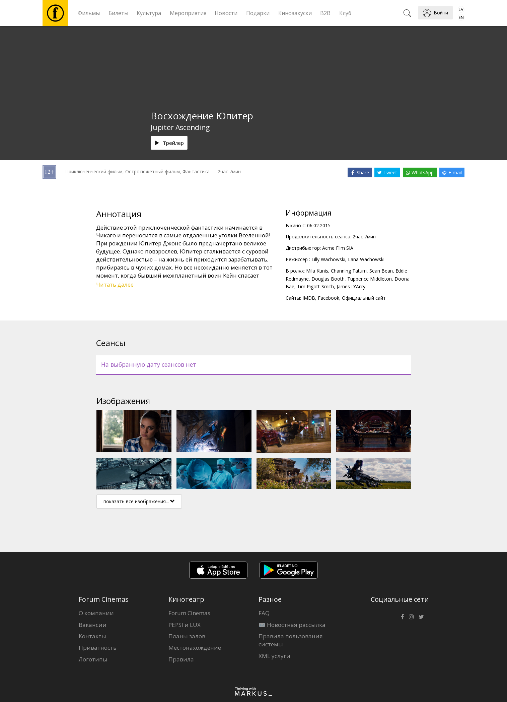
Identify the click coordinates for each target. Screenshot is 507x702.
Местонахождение (194, 647)
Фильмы (89, 13)
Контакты (92, 636)
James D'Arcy (351, 286)
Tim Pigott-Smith (315, 286)
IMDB (308, 298)
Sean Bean (381, 271)
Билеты (118, 13)
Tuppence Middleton (369, 279)
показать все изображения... (139, 501)
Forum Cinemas (189, 613)
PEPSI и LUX (184, 625)
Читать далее (115, 284)
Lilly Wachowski (328, 259)
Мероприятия (188, 13)
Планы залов (186, 636)
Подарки (258, 13)
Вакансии (92, 625)
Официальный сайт (364, 298)
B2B (325, 13)
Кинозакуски (295, 13)
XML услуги (274, 656)
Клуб (345, 13)
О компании (96, 613)
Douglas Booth (328, 279)
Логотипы (93, 659)
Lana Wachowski (366, 259)
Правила (181, 659)
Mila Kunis (317, 271)
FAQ (264, 613)
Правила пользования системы (291, 640)
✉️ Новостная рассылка (292, 625)
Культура (149, 13)
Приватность (98, 647)
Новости (226, 13)
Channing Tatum (349, 271)
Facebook (328, 298)
